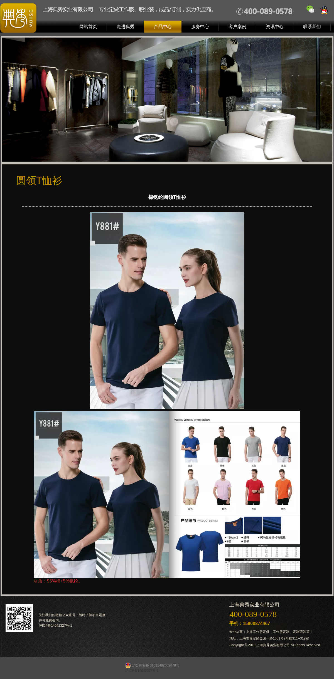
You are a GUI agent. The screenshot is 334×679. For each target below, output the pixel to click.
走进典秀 (125, 26)
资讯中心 (275, 26)
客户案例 (237, 26)
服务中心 (200, 26)
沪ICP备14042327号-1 (55, 626)
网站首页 (88, 26)
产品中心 (163, 26)
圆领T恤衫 (39, 180)
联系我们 (312, 26)
